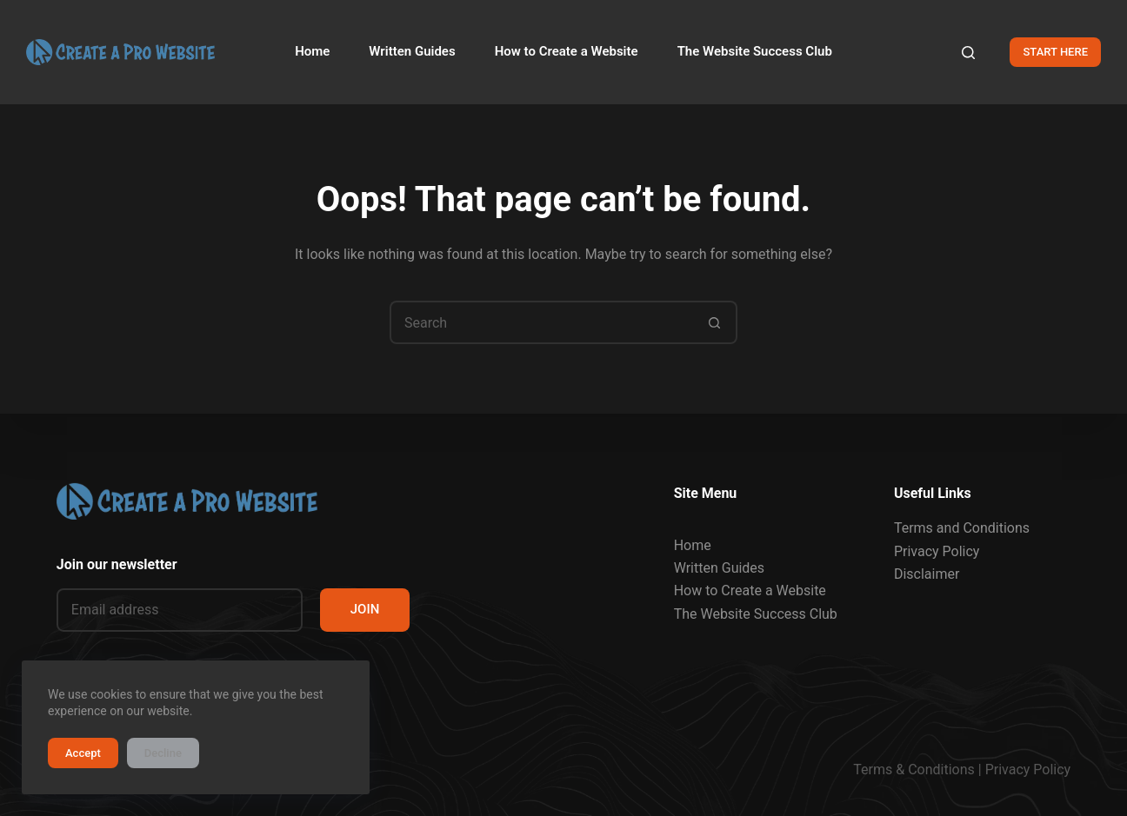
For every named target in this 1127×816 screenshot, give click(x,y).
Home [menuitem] (312, 51)
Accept (83, 753)
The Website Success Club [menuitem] (754, 51)
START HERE (1055, 51)
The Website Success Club (755, 614)
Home (692, 544)
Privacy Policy (937, 550)
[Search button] (715, 322)
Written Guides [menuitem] (412, 51)
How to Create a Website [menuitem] (566, 51)
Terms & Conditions (914, 769)
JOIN (365, 609)
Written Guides (719, 568)
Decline (163, 753)
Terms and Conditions (962, 528)
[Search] (968, 52)
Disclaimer (926, 574)
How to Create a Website (750, 590)
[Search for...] (542, 322)
